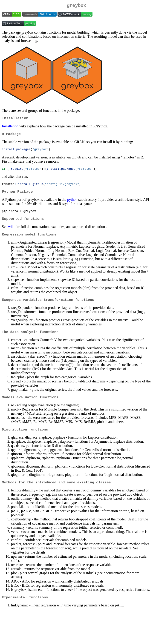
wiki (11, 232)
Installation (10, 128)
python (72, 204)
